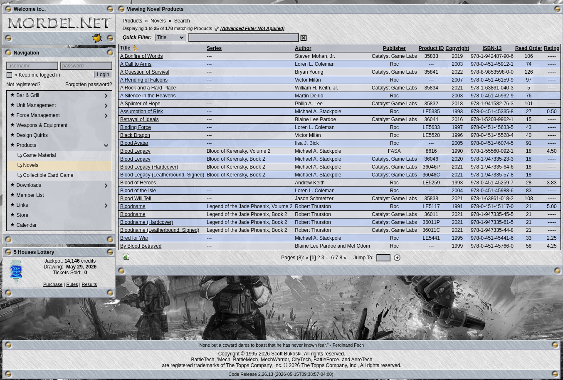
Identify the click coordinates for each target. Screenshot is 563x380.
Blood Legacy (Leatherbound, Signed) (162, 175)
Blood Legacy (135, 151)
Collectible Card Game (41, 175)
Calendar (23, 225)
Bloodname (133, 206)
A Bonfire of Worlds (141, 56)
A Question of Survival (144, 72)
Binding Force (135, 127)
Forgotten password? (88, 84)
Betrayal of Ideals (139, 119)
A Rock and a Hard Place (148, 88)
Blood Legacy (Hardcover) (149, 167)
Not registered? (23, 84)
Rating (551, 48)
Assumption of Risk (141, 111)
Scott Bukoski (286, 354)
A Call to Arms (135, 64)
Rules (72, 284)
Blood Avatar (134, 143)
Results (89, 284)
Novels (24, 165)
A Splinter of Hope (140, 104)
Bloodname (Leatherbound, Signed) (159, 230)
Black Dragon (135, 135)
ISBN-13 (492, 48)
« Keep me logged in (37, 75)
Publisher (394, 48)
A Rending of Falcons (144, 80)
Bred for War (134, 238)
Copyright (457, 48)
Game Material (32, 156)
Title (125, 48)
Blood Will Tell (135, 198)
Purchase (52, 284)
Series (214, 48)
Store (19, 215)
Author (303, 48)
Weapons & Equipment (38, 126)
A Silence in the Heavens (147, 96)
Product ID (431, 48)
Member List (26, 195)
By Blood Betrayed (140, 246)
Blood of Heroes (138, 183)
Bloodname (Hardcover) (146, 222)
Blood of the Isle (138, 191)
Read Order (528, 48)
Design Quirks (28, 136)
